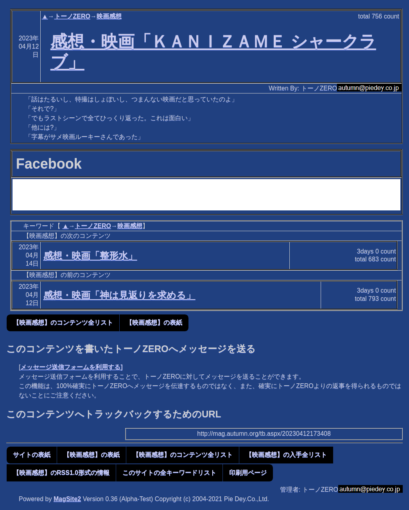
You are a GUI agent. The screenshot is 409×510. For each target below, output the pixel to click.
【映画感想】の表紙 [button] (154, 322)
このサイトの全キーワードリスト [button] (169, 472)
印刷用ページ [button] (248, 472)
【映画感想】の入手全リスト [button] (286, 454)
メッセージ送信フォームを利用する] (71, 367)
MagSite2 (67, 499)
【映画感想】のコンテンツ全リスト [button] (63, 322)
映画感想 (109, 16)
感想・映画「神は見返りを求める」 (119, 295)
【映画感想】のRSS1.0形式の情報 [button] (61, 472)
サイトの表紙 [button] (31, 454)
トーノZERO (72, 16)
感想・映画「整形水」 (90, 255)
